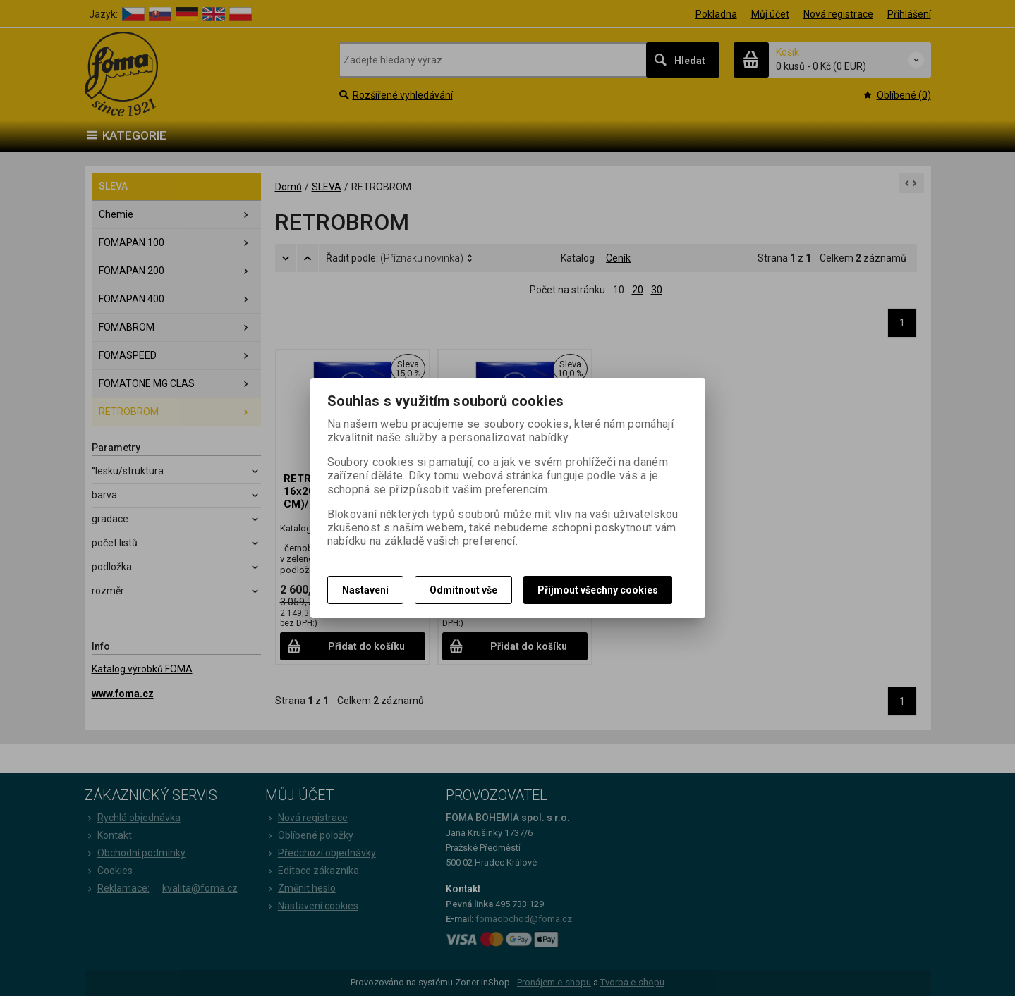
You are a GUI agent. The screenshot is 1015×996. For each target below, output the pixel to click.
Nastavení (365, 590)
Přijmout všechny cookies (597, 590)
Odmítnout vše (463, 590)
